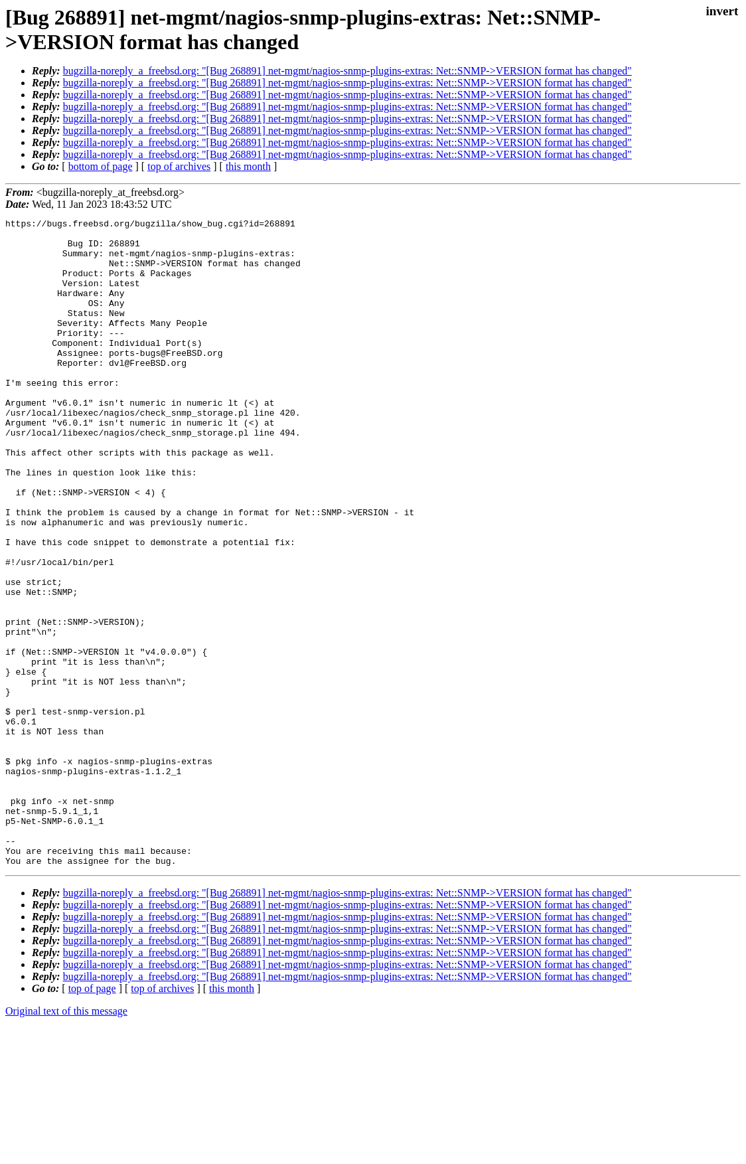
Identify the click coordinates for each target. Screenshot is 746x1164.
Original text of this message (66, 1140)
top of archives (178, 166)
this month (248, 166)
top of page (92, 1117)
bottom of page (100, 166)
